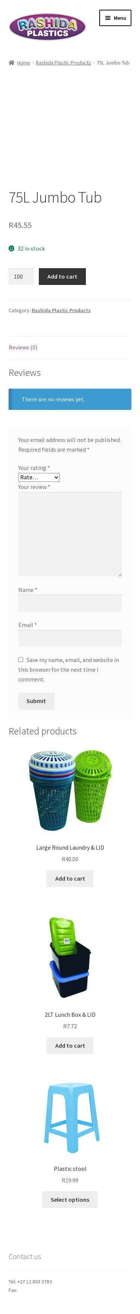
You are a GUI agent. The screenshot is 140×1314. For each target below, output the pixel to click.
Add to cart (62, 276)
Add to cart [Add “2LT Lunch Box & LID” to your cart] (70, 1045)
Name (27, 589)
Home (23, 62)
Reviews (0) (23, 347)
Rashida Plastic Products (63, 62)
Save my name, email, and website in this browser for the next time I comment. (68, 669)
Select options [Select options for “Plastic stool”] (70, 1199)
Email (27, 624)
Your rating (34, 467)
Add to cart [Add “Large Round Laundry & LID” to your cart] (70, 878)
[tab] (70, 348)
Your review (34, 486)
